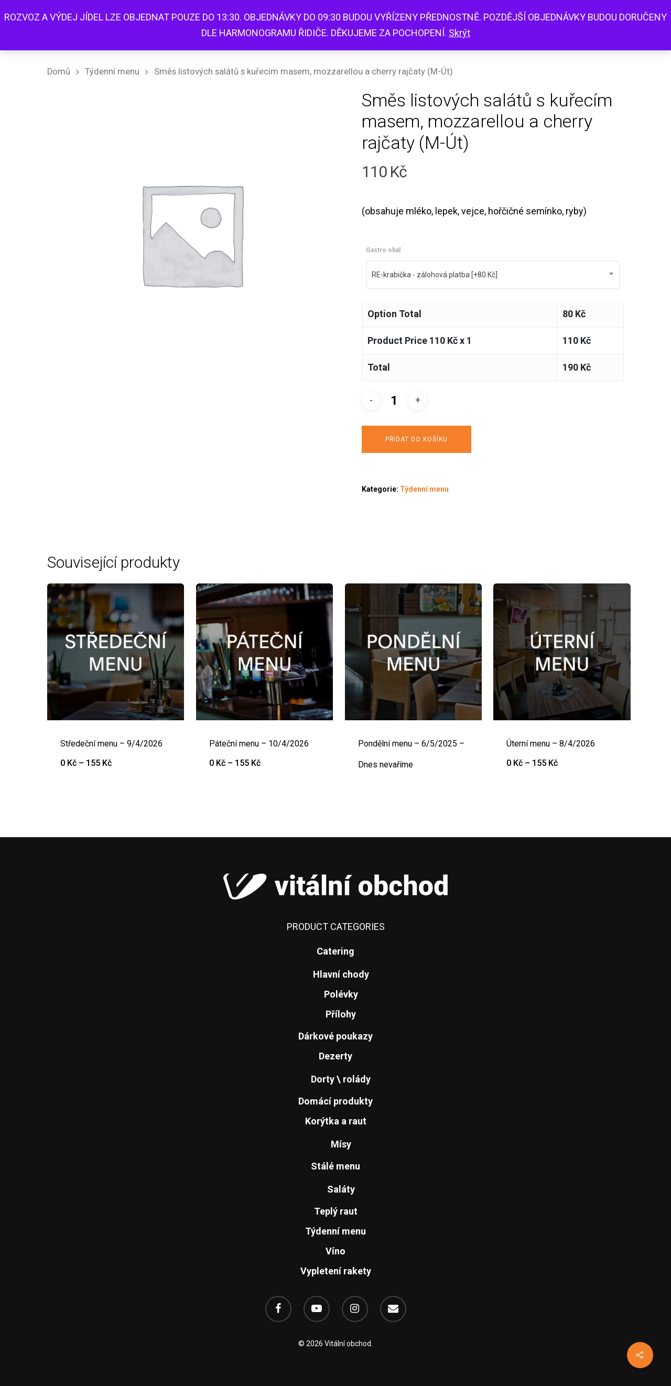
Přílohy (341, 1014)
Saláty (341, 1189)
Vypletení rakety (335, 1270)
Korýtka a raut (335, 1121)
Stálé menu (335, 1166)
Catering (335, 951)
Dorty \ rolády (341, 1079)
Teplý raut (336, 1211)
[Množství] (394, 401)
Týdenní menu (112, 72)
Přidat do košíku (416, 439)
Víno (335, 1251)
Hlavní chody (341, 974)
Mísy (341, 1144)
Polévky (341, 994)
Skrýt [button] (459, 32)
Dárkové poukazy (335, 1036)
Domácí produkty (335, 1101)
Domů (58, 72)
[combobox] (493, 275)
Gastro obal (383, 250)
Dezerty (335, 1056)
